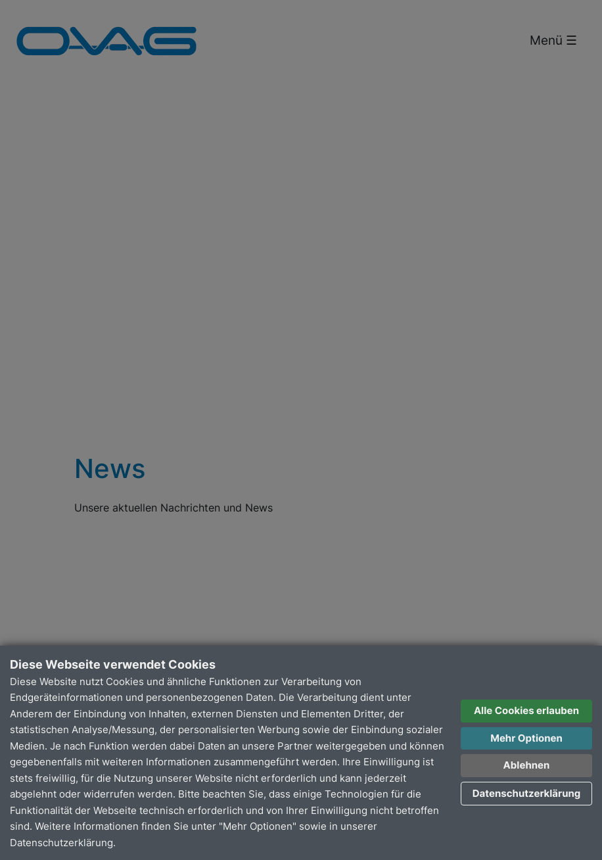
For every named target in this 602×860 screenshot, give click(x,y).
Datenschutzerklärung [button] (527, 793)
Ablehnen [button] (526, 765)
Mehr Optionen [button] (526, 738)
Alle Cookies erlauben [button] (526, 710)
